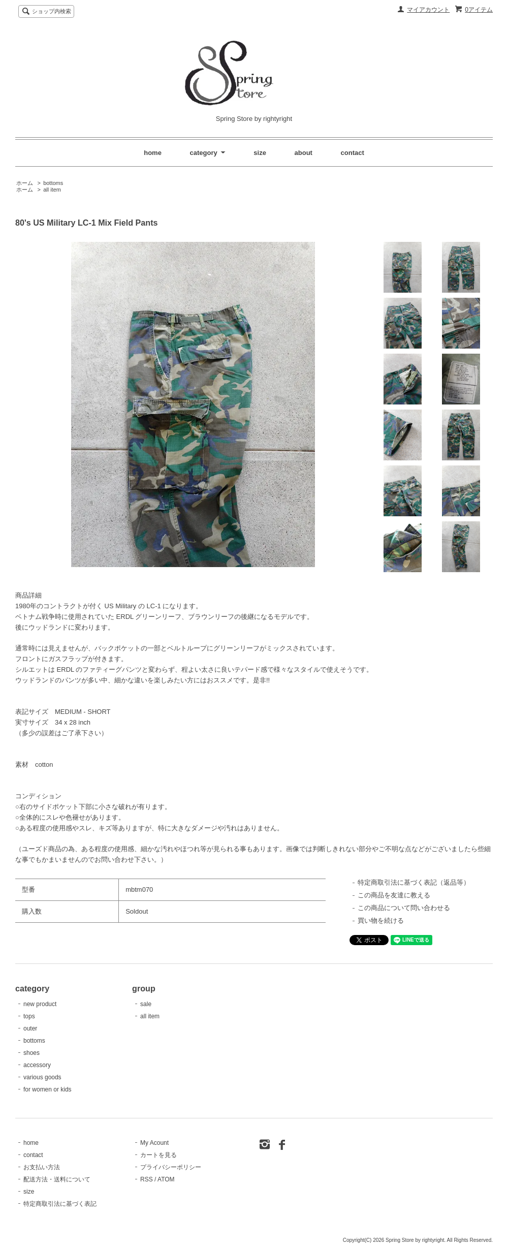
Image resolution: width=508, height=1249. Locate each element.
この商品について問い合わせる (404, 908)
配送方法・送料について (56, 1179)
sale (145, 1004)
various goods (42, 1077)
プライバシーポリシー (170, 1167)
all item (52, 189)
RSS (146, 1179)
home (153, 153)
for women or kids (47, 1089)
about (303, 153)
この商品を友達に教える (394, 895)
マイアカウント (428, 9)
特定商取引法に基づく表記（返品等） (414, 882)
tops (29, 1016)
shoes (31, 1052)
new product (39, 1004)
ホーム (24, 183)
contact (352, 153)
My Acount (154, 1142)
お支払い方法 (41, 1167)
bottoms (53, 183)
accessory (37, 1065)
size (259, 153)
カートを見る (158, 1155)
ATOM (166, 1179)
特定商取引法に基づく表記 (60, 1203)
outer (30, 1028)
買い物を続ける (381, 920)
